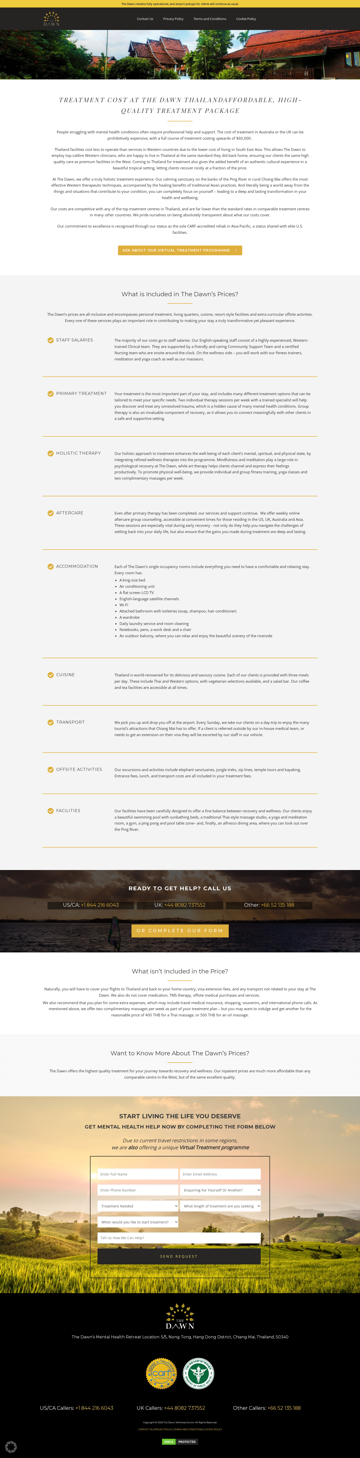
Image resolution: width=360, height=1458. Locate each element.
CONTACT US (145, 1429)
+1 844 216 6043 (100, 905)
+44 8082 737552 (185, 905)
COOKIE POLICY (213, 1429)
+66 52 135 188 (277, 905)
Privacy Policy (173, 18)
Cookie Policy (246, 18)
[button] (11, 1447)
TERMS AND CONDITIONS (188, 1429)
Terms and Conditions (210, 18)
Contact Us (145, 18)
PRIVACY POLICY (163, 1429)
